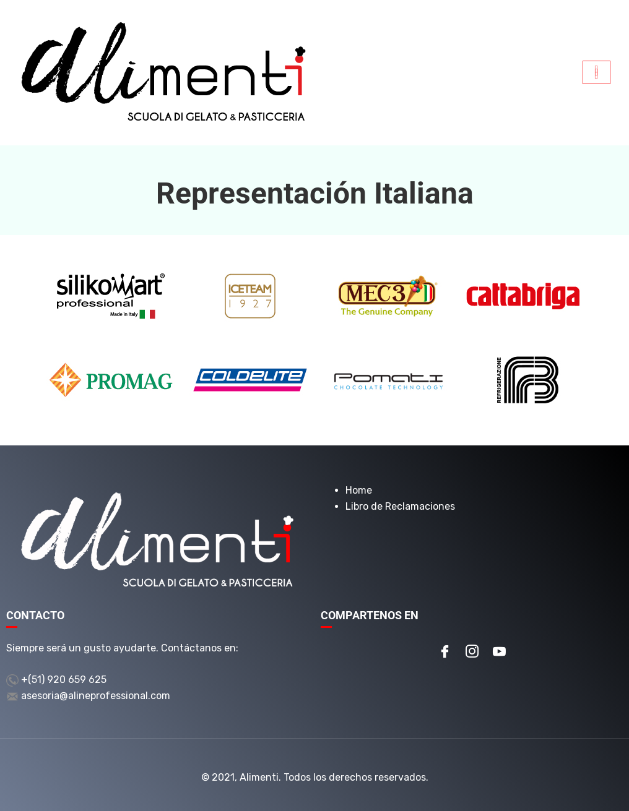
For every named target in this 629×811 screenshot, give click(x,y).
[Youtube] (499, 652)
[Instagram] (471, 652)
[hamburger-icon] (596, 72)
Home (358, 490)
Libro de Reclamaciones (400, 506)
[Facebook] (444, 652)
